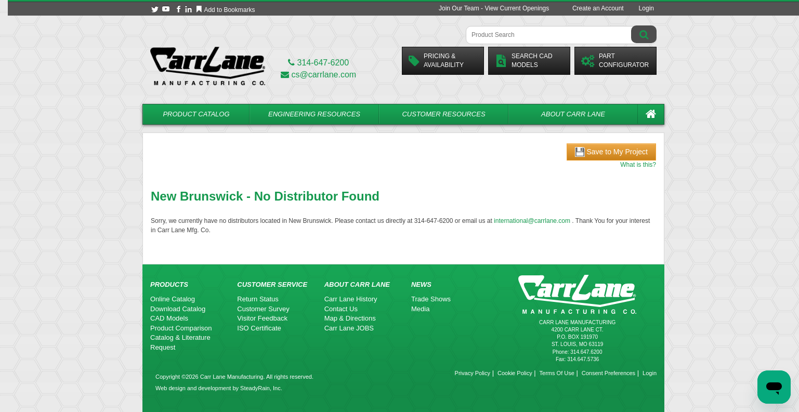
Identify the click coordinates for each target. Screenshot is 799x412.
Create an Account (598, 8)
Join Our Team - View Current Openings (494, 8)
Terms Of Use (557, 373)
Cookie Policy (514, 373)
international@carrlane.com (532, 220)
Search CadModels (524, 60)
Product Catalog (196, 114)
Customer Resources (443, 114)
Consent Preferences (608, 373)
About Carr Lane (573, 114)
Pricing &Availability (436, 60)
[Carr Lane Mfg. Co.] (207, 66)
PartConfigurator (615, 60)
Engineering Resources (314, 114)
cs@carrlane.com (318, 74)
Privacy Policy (472, 373)
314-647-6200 (318, 62)
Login (646, 8)
